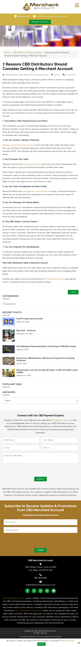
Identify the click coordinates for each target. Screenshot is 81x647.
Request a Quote (40, 22)
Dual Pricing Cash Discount (29, 319)
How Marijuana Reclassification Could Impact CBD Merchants (46, 346)
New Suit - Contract (26, 331)
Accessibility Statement (28, 637)
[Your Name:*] (59, 440)
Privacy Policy (43, 637)
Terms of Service (56, 637)
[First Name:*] (40, 522)
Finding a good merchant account (18, 145)
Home (7, 52)
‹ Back (73, 292)
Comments (71, 75)
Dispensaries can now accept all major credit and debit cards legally (47, 371)
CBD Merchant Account (53, 279)
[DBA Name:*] (21, 440)
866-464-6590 (24, 16)
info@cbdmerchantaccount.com (52, 16)
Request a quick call (63, 420)
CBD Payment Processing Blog (27, 52)
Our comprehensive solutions (29, 611)
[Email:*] (21, 448)
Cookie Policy (69, 641)
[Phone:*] (59, 448)
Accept (41, 644)
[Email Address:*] (40, 530)
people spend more (32, 164)
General (57, 75)
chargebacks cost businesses (35, 191)
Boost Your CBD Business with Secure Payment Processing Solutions (45, 359)
